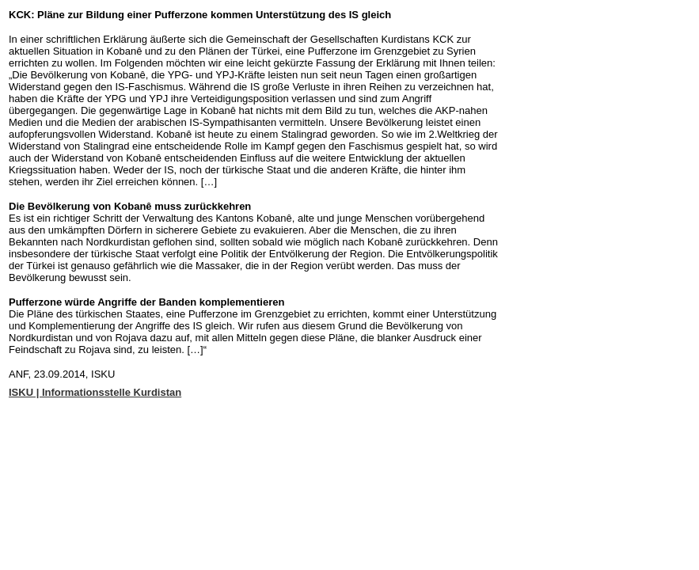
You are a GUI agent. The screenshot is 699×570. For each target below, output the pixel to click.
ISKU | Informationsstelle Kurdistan (95, 392)
